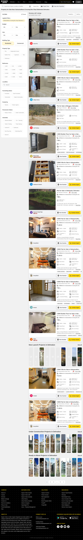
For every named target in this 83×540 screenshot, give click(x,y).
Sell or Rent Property (65, 2)
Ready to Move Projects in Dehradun (43, 455)
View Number (62, 43)
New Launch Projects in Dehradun (42, 345)
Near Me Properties (58, 6)
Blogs (46, 2)
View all (80, 344)
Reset (23, 14)
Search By (36, 6)
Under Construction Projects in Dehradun (45, 432)
